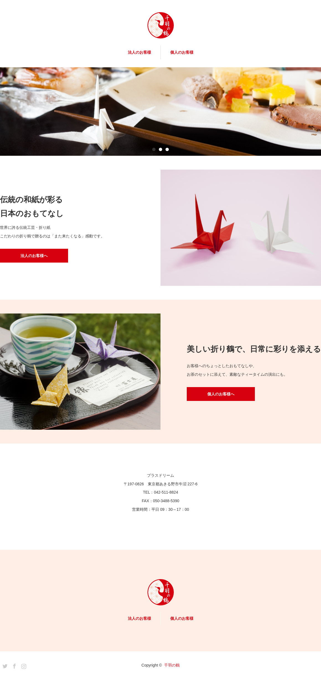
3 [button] (167, 149)
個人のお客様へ (220, 394)
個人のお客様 (181, 52)
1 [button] (154, 149)
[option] (160, 111)
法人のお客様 (139, 52)
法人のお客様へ (34, 255)
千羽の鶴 (172, 665)
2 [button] (160, 149)
